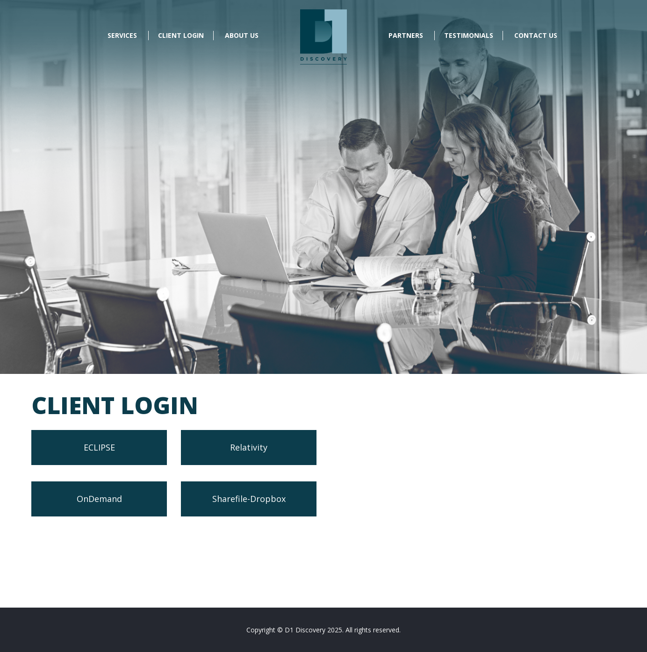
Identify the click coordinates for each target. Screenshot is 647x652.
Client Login (181, 35)
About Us (242, 35)
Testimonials (468, 35)
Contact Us (535, 35)
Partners (405, 35)
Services (122, 35)
